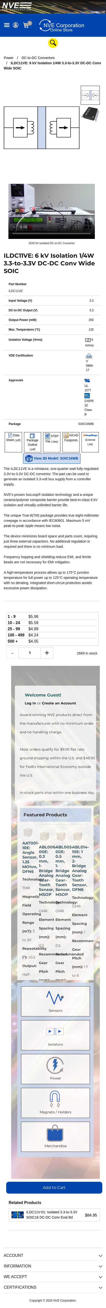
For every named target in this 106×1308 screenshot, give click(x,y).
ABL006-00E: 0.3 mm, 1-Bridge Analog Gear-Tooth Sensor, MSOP (45, 871)
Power (55, 1067)
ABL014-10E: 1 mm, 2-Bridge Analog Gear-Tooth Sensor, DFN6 (78, 868)
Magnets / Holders (55, 1101)
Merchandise (56, 1135)
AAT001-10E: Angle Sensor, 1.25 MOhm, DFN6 (28, 857)
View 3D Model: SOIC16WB (51, 458)
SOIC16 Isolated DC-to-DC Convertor (52, 243)
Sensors (55, 1000)
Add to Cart (54, 1187)
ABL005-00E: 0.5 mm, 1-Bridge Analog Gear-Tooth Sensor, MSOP (61, 871)
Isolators (55, 1034)
